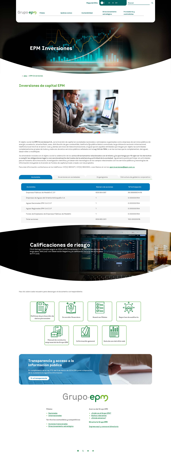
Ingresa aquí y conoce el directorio (103, 426)
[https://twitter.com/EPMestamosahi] (83, 451)
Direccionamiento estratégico (109, 13)
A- (109, 3)
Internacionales (55, 415)
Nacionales (52, 413)
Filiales (42, 13)
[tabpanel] (85, 203)
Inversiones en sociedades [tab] (69, 177)
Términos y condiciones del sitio (106, 456)
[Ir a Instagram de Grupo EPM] (78, 451)
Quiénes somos (66, 13)
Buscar (152, 3)
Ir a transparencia (39, 378)
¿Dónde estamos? (98, 418)
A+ (116, 3)
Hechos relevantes (99, 415)
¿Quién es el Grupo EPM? (101, 413)
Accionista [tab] (35, 177)
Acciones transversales (58, 424)
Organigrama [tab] (102, 177)
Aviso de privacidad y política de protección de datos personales (64, 456)
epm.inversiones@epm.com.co (122, 167)
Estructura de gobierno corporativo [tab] (135, 177)
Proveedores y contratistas (129, 13)
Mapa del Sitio (92, 3)
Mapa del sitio (127, 456)
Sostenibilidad (87, 13)
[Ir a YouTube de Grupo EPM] (88, 451)
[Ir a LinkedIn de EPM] (93, 451)
